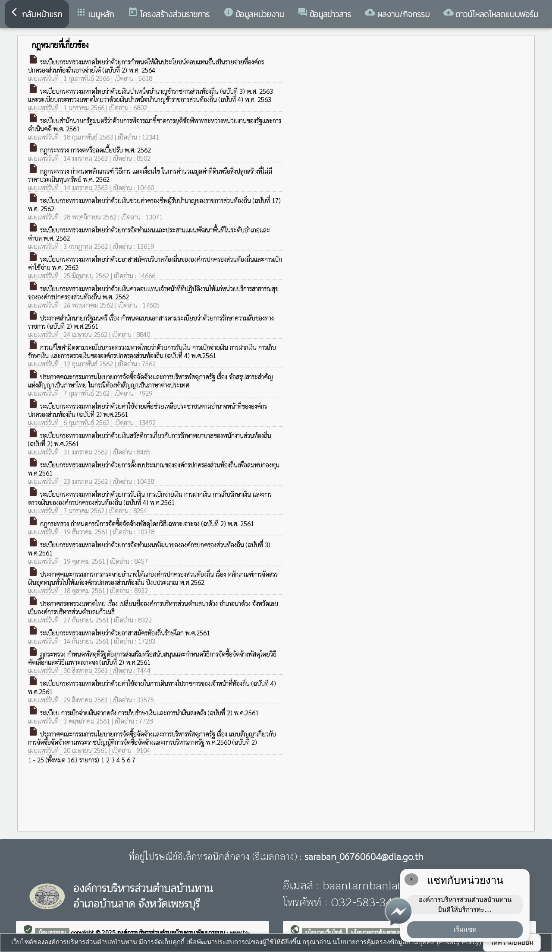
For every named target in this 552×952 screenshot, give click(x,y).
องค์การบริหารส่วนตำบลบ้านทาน (156, 932)
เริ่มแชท (465, 929)
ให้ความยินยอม (511, 942)
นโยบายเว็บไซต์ (323, 932)
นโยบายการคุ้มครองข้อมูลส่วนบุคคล (394, 932)
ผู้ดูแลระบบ (52, 932)
